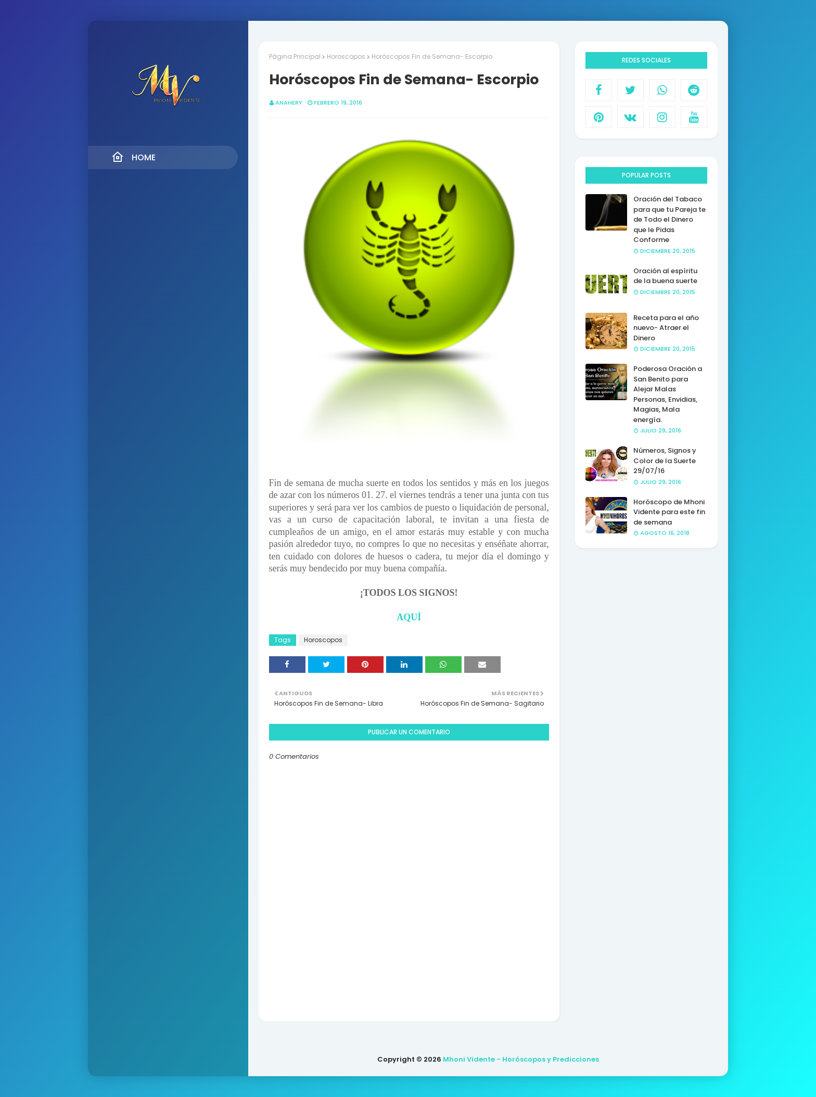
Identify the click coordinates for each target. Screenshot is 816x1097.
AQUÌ (409, 617)
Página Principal (295, 56)
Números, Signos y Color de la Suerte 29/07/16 (664, 460)
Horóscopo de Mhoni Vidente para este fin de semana (669, 512)
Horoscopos (346, 56)
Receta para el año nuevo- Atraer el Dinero (666, 328)
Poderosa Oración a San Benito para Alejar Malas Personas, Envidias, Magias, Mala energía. (667, 394)
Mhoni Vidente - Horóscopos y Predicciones (521, 1059)
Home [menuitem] (133, 157)
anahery (288, 102)
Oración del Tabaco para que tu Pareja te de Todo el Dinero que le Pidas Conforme (669, 219)
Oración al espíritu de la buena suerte (665, 276)
